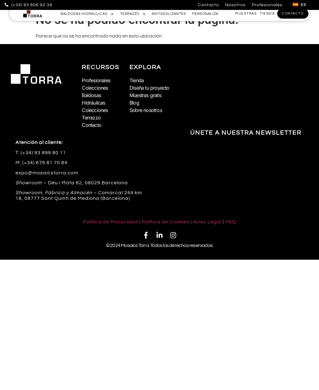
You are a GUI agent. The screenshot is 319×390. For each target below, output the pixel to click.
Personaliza (205, 14)
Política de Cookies (165, 221)
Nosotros (235, 5)
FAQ (230, 221)
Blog (134, 103)
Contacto (208, 5)
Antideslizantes (169, 14)
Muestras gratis (145, 95)
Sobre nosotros (145, 110)
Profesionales (267, 5)
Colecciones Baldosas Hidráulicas (95, 95)
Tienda (136, 80)
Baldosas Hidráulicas (87, 14)
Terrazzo (133, 14)
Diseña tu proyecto (149, 88)
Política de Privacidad (110, 221)
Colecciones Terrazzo (95, 114)
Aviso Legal (207, 221)
